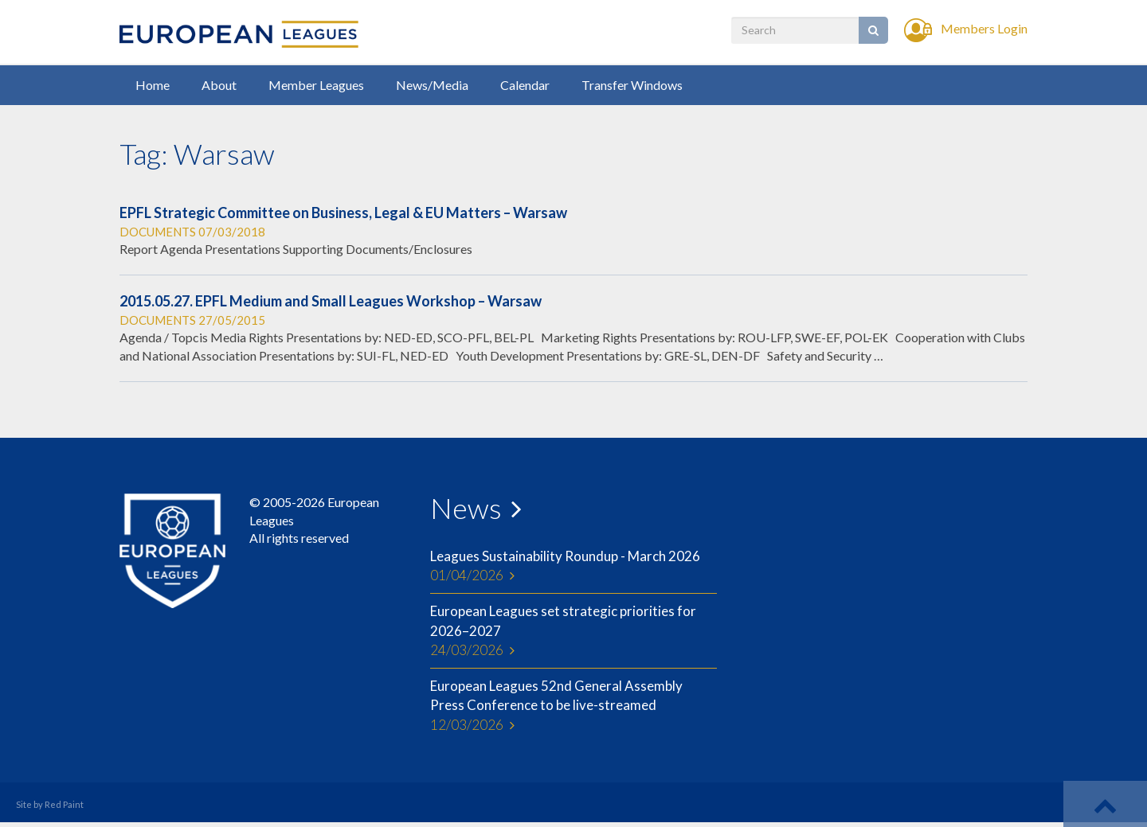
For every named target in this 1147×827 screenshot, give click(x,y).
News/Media (432, 84)
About (219, 84)
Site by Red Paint (50, 804)
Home (152, 84)
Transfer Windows (632, 84)
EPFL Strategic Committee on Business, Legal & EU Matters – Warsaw (343, 212)
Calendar (525, 84)
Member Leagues (316, 84)
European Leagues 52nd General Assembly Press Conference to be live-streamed (573, 706)
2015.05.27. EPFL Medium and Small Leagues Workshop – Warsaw (330, 301)
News (466, 507)
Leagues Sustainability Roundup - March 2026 (573, 567)
